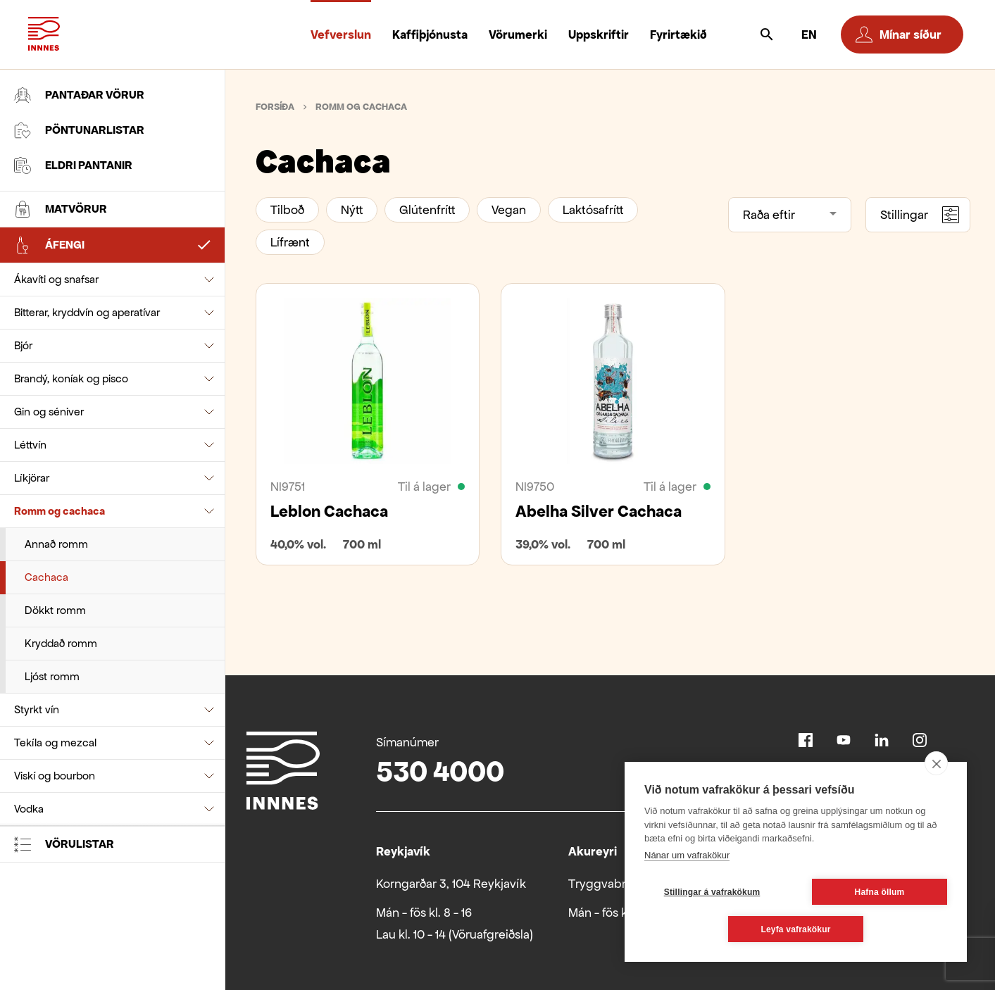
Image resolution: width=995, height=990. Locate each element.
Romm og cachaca (59, 511)
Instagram (919, 740)
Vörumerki (518, 34)
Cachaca (46, 577)
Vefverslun (341, 34)
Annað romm (56, 544)
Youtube (843, 740)
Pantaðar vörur (79, 95)
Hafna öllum (880, 892)
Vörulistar (64, 844)
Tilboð (287, 210)
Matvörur (60, 209)
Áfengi (49, 245)
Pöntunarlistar (79, 130)
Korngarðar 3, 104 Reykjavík (451, 883)
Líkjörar (31, 477)
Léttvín (30, 444)
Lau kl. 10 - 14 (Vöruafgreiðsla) (454, 934)
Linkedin (881, 740)
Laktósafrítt (593, 210)
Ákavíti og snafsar (56, 279)
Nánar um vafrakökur (687, 855)
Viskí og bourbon (54, 775)
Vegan (509, 210)
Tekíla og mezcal (55, 742)
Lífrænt (290, 242)
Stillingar (919, 214)
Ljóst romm (52, 676)
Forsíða (275, 107)
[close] (936, 763)
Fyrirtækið (678, 34)
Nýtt (352, 210)
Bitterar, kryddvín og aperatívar (87, 312)
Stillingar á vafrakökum (712, 892)
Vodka (29, 808)
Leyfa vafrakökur (795, 929)
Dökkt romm (55, 610)
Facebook (805, 740)
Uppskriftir (598, 34)
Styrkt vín (36, 709)
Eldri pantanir (73, 165)
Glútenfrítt (427, 210)
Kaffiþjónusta (430, 34)
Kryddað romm (61, 643)
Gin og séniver (49, 411)
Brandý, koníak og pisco (71, 378)
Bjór (23, 345)
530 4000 (440, 771)
